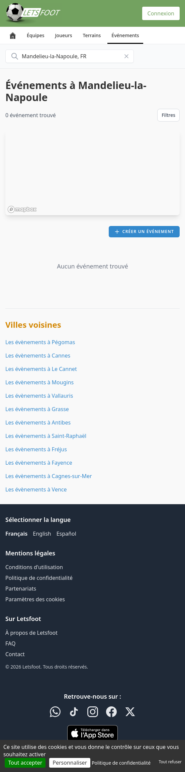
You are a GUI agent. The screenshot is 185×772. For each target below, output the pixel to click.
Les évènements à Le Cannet (41, 369)
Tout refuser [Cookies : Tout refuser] (170, 762)
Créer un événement (144, 231)
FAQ (10, 643)
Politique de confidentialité (39, 578)
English (42, 533)
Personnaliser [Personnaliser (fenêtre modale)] (70, 762)
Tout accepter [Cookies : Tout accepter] (25, 762)
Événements (125, 35)
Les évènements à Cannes (37, 355)
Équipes (35, 35)
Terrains (92, 35)
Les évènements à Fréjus (36, 449)
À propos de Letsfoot (31, 632)
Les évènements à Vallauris (39, 395)
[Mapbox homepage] (22, 209)
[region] (92, 172)
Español (66, 533)
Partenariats (20, 588)
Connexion (161, 13)
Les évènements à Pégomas (40, 342)
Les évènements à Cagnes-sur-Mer (48, 476)
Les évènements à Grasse (37, 409)
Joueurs (63, 35)
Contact (15, 654)
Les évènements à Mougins (39, 382)
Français (16, 533)
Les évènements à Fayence (38, 462)
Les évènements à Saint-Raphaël (45, 436)
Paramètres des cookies (35, 599)
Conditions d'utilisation (34, 567)
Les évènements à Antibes (38, 422)
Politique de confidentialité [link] (121, 763)
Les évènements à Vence (36, 489)
